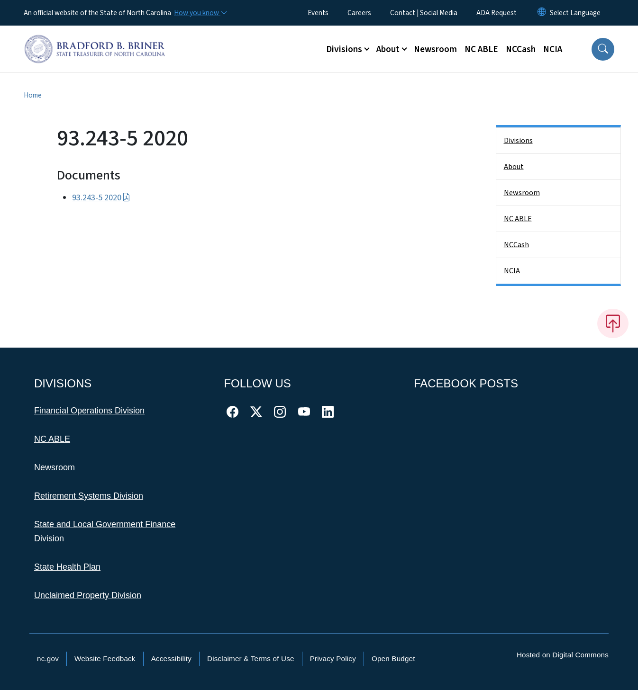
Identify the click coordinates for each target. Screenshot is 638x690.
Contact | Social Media (423, 13)
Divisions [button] (344, 49)
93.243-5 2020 (101, 198)
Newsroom (435, 49)
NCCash (521, 49)
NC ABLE (481, 49)
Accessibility (171, 658)
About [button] (388, 49)
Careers (359, 13)
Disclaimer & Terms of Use (250, 658)
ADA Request (496, 13)
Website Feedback (105, 658)
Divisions (518, 140)
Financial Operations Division (89, 410)
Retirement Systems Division (88, 496)
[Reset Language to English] (542, 13)
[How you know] (200, 13)
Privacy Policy (333, 658)
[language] (575, 13)
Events (318, 13)
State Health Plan (67, 567)
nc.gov (48, 658)
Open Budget (393, 658)
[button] (603, 49)
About (514, 166)
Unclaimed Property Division (87, 595)
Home (33, 95)
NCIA (552, 49)
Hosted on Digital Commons (563, 655)
